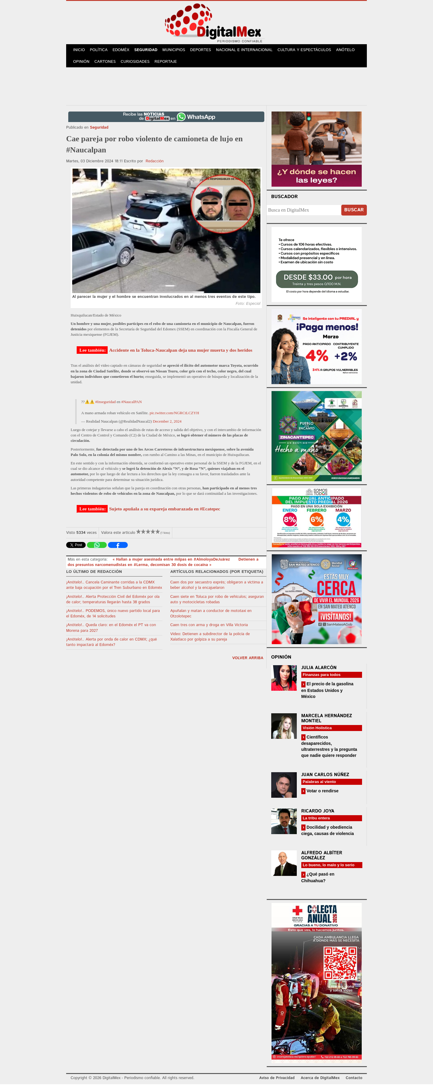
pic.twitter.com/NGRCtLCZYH (174, 414)
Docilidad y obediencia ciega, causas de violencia (327, 831)
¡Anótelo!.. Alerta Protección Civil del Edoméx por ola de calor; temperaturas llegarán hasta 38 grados (113, 601)
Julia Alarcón (319, 669)
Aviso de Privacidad (277, 1079)
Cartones (106, 63)
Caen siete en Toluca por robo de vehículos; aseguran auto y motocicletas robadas (217, 601)
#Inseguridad (105, 403)
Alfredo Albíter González (321, 857)
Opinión (82, 63)
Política (99, 51)
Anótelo (348, 51)
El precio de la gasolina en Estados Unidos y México (327, 691)
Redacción (155, 163)
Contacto (354, 1079)
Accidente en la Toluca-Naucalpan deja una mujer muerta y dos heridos (180, 351)
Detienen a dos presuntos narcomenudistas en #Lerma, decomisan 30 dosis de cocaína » (163, 563)
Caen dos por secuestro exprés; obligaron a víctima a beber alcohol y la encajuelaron (216, 586)
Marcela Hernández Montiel (326, 720)
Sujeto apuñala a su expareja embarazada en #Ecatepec (164, 510)
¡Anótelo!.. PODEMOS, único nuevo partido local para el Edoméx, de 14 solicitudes (113, 615)
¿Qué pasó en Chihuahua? (317, 879)
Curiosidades (136, 63)
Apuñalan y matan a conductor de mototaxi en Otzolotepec (210, 615)
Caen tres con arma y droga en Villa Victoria (209, 627)
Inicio (79, 51)
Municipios (176, 51)
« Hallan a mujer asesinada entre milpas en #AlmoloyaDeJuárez (171, 561)
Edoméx (122, 51)
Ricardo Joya (317, 812)
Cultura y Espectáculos (307, 51)
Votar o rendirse (322, 792)
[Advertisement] (216, 86)
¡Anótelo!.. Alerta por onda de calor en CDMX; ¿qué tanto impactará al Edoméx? (111, 643)
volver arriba (247, 659)
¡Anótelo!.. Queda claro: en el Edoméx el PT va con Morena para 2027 (111, 629)
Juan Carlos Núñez (325, 776)
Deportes (203, 51)
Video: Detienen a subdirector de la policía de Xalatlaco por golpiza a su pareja (210, 638)
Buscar (354, 211)
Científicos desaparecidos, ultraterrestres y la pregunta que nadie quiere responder (329, 747)
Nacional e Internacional (247, 51)
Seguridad (148, 51)
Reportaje (167, 63)
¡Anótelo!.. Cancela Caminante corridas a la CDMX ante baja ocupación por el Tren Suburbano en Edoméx (114, 586)
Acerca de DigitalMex (320, 1079)
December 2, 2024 (167, 423)
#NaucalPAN (131, 403)
